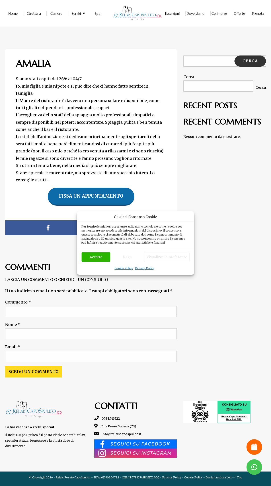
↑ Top (238, 477)
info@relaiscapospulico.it (117, 434)
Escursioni (172, 13)
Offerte (239, 13)
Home (13, 13)
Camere (56, 13)
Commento (18, 302)
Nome (13, 324)
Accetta (96, 257)
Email (12, 346)
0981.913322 (107, 418)
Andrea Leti (224, 477)
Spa (97, 13)
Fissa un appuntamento (91, 196)
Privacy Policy (144, 268)
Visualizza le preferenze (167, 257)
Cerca (188, 76)
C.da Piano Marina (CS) (115, 426)
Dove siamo (196, 13)
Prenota (258, 13)
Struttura (34, 13)
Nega (127, 257)
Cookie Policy (124, 268)
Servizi (76, 13)
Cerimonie (219, 13)
